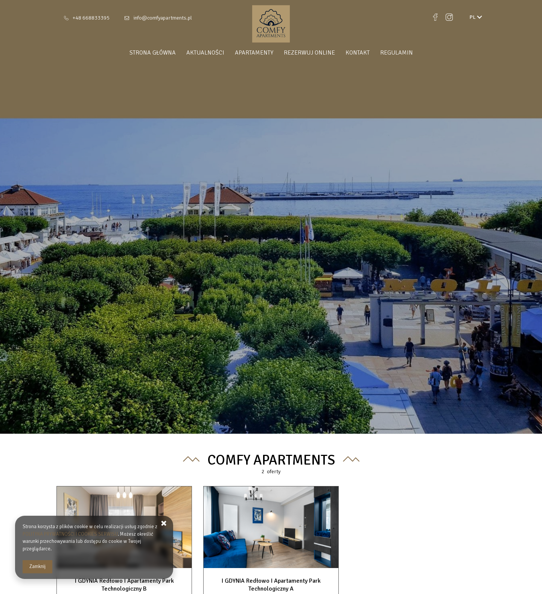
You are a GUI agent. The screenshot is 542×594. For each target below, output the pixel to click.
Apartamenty (254, 52)
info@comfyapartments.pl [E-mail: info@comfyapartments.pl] (162, 18)
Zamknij (37, 567)
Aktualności (205, 52)
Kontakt (358, 52)
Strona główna (152, 52)
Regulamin (396, 52)
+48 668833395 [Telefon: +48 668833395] (91, 18)
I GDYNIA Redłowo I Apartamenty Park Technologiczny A (271, 584)
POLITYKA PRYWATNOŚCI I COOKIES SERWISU (70, 534)
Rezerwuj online (309, 52)
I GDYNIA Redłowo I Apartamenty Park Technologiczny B (124, 584)
